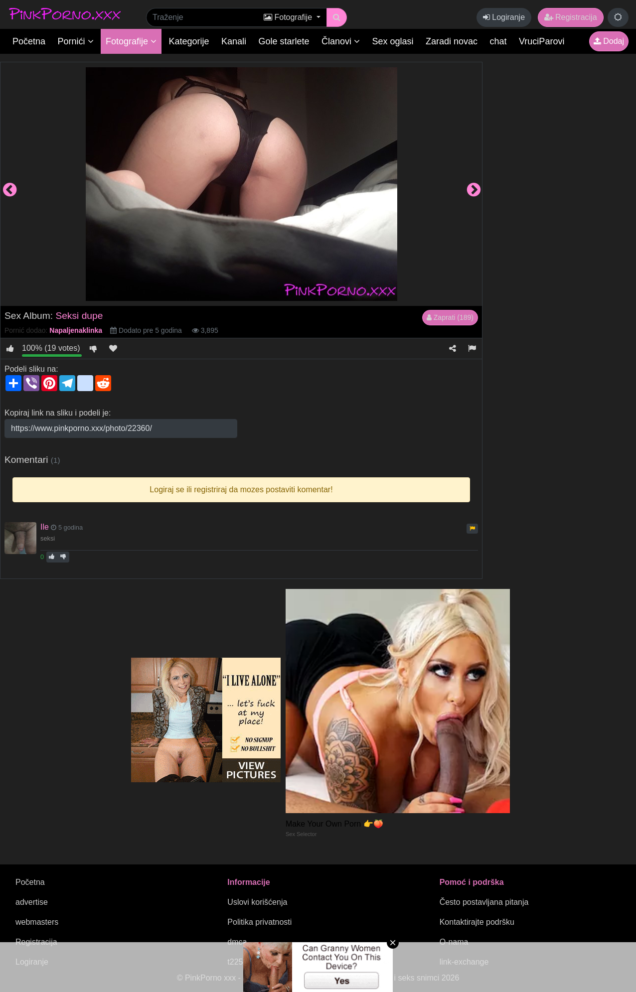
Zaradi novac (451, 41)
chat (498, 41)
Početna (28, 41)
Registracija (570, 17)
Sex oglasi (393, 41)
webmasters (36, 922)
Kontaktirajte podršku (477, 922)
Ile (44, 527)
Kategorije (189, 41)
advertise (31, 902)
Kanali (233, 41)
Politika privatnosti (259, 922)
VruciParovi (541, 41)
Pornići (76, 41)
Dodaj (609, 41)
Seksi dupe (79, 315)
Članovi (340, 41)
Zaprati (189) (450, 317)
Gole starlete (284, 41)
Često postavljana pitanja (484, 902)
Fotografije (131, 41)
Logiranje (504, 17)
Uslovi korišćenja (257, 902)
